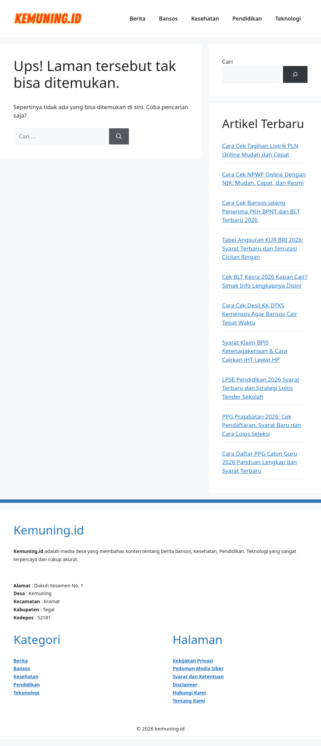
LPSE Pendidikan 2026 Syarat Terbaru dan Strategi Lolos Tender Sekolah (260, 388)
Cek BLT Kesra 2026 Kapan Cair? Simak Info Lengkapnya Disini (265, 281)
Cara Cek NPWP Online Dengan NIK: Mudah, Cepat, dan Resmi (264, 178)
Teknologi (288, 18)
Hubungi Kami (189, 692)
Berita (137, 18)
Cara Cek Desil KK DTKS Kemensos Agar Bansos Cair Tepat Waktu (259, 313)
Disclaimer (185, 684)
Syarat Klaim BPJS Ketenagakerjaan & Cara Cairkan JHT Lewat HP (254, 350)
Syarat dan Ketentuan (198, 676)
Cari (227, 61)
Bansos (168, 18)
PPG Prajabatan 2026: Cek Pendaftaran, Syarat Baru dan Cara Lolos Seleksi (261, 425)
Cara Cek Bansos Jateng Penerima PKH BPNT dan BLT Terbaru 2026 (261, 211)
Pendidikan (247, 18)
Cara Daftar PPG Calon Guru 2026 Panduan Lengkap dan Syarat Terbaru (259, 462)
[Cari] (119, 136)
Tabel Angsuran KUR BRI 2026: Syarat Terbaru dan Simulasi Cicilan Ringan (262, 248)
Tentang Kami (189, 701)
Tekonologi (26, 692)
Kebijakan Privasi (193, 660)
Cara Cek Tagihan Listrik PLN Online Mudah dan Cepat (260, 150)
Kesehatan (205, 18)
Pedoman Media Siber (198, 668)
